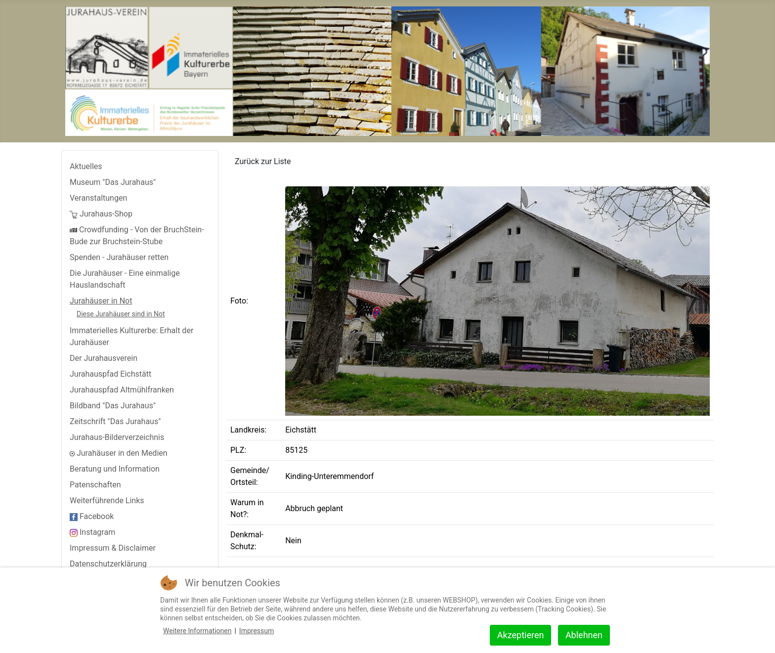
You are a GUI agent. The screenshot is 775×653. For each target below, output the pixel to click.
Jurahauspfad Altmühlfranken (122, 389)
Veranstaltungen (98, 198)
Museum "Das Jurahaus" (113, 182)
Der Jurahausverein (103, 358)
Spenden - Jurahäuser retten (119, 257)
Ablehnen (584, 635)
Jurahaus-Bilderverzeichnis (117, 437)
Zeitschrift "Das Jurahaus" (115, 421)
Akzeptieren (520, 635)
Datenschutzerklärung (108, 563)
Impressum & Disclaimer (113, 548)
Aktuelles (86, 166)
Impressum (256, 631)
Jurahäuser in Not (101, 300)
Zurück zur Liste (263, 161)
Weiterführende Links (107, 500)
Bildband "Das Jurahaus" (113, 405)
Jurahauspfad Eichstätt (110, 374)
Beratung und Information (115, 469)
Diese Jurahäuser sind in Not (121, 314)
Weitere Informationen (197, 631)
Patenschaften (95, 484)
